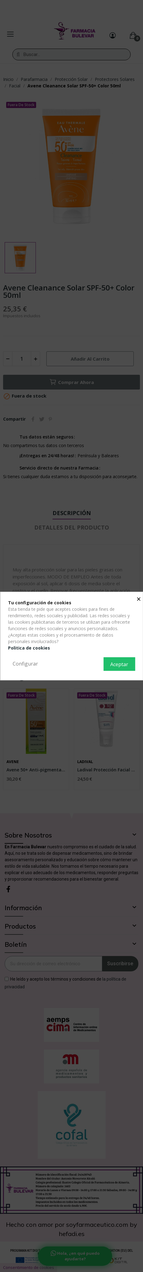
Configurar (25, 663)
